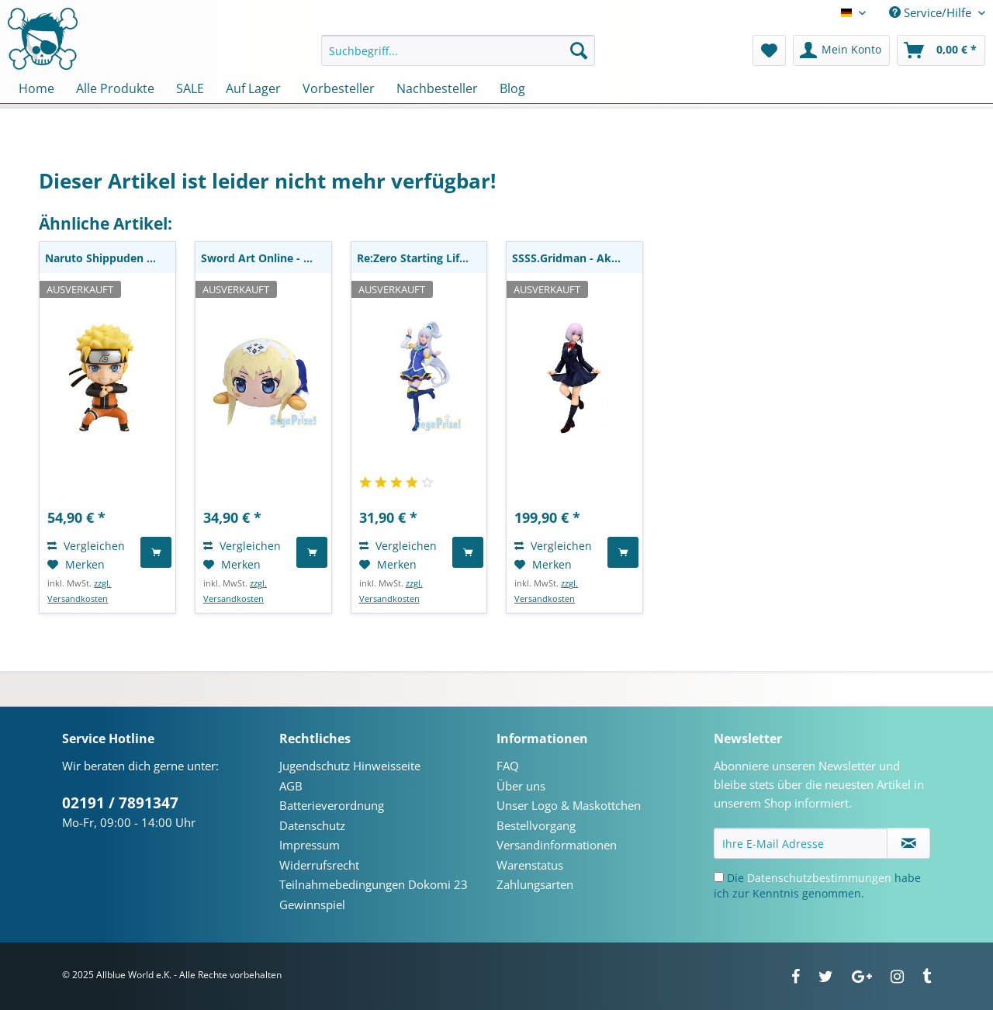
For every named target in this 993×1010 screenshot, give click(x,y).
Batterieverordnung (331, 805)
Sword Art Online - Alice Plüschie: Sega (266, 258)
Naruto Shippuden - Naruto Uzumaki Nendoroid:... (110, 258)
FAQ (507, 765)
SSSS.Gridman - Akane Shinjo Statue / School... (577, 258)
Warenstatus (529, 865)
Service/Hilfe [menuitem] (931, 12)
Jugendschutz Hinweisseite (349, 765)
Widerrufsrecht (319, 865)
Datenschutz (312, 825)
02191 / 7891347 (120, 803)
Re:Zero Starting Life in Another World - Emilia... (422, 258)
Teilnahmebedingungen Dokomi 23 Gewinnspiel (373, 894)
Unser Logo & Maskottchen (568, 805)
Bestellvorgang (536, 825)
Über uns (520, 786)
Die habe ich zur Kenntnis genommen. (817, 885)
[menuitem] (458, 58)
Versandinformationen (556, 845)
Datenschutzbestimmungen (819, 877)
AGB (291, 786)
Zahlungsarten (534, 884)
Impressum (309, 845)
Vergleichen (86, 545)
